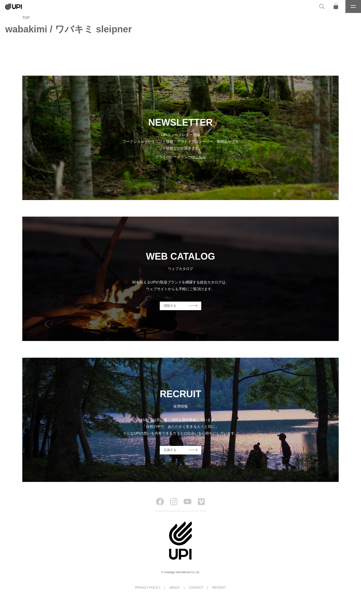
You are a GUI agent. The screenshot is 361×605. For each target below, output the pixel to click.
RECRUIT (219, 587)
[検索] (321, 6)
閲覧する (170, 306)
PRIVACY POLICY (148, 587)
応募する (170, 450)
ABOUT (174, 587)
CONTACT (196, 587)
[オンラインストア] (335, 6)
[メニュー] (353, 6)
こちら (200, 157)
